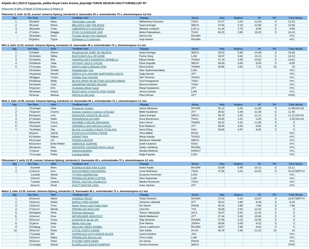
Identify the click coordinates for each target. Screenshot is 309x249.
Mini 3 (21, 8)
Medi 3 (30, 8)
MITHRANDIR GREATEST (87, 216)
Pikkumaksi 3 (43, 8)
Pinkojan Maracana (83, 212)
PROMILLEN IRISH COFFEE (89, 178)
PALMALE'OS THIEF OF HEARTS (92, 52)
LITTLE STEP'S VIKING (86, 230)
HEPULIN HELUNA (83, 95)
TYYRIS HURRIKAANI (85, 174)
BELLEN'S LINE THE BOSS (88, 25)
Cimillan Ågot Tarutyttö (85, 77)
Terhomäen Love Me (84, 21)
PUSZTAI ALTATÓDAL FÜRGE (89, 133)
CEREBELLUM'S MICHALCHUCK (91, 125)
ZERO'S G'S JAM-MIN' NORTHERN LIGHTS (98, 73)
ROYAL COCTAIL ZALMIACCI (89, 181)
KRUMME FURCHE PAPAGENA (91, 122)
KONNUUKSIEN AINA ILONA (89, 167)
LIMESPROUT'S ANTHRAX (88, 28)
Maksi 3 (58, 8)
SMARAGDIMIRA (82, 150)
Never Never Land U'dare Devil (90, 205)
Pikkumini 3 (8, 8)
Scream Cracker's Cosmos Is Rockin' (93, 111)
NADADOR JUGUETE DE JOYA (90, 115)
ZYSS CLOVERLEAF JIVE (87, 32)
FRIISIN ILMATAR (82, 140)
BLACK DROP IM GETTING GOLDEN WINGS (98, 80)
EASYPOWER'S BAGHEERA (89, 171)
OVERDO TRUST (82, 198)
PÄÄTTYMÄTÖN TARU (85, 185)
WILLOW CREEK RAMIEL (87, 226)
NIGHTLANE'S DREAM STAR (89, 66)
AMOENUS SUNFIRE (84, 143)
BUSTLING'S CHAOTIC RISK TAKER (93, 91)
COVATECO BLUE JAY (85, 219)
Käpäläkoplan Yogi (82, 70)
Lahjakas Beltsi (80, 154)
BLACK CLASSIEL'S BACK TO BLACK (94, 129)
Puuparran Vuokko (82, 108)
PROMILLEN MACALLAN (87, 237)
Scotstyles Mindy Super (85, 87)
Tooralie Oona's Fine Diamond (89, 35)
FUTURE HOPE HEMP (85, 241)
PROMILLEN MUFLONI (85, 209)
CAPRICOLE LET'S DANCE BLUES (93, 233)
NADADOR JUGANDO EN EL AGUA (93, 147)
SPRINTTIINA (80, 136)
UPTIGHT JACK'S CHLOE (87, 63)
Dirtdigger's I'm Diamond (86, 39)
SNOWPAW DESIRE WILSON (89, 84)
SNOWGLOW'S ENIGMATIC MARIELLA (95, 59)
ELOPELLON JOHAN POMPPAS (91, 244)
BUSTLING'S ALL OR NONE (88, 56)
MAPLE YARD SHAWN (85, 202)
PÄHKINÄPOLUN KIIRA (86, 118)
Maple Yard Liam (81, 223)
